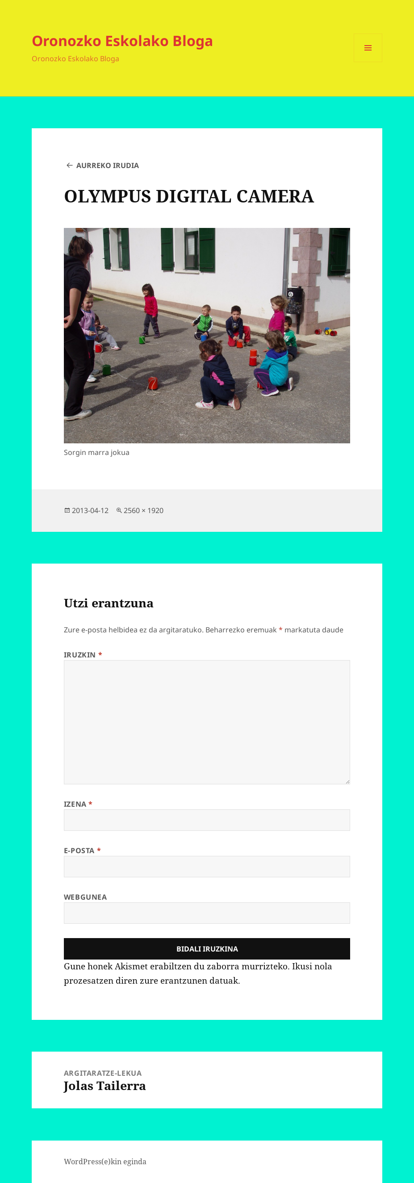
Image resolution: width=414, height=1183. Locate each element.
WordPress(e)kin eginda (105, 1161)
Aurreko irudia (107, 165)
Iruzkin (83, 655)
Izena (78, 804)
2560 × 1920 (143, 510)
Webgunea (85, 897)
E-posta (82, 850)
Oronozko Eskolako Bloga (122, 40)
